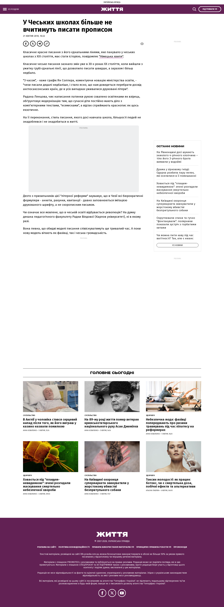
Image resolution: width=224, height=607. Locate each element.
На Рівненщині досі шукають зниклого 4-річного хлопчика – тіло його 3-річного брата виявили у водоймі (177, 157)
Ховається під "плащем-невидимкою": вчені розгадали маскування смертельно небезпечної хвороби (177, 188)
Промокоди (180, 547)
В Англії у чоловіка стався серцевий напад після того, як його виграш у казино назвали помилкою (50, 423)
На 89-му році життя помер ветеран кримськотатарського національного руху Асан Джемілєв (111, 423)
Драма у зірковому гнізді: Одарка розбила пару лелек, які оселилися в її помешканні (176, 172)
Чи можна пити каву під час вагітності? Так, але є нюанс (175, 237)
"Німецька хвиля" (111, 56)
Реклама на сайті (46, 547)
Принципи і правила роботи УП (153, 547)
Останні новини (170, 146)
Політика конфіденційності (74, 547)
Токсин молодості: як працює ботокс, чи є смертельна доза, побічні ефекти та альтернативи (170, 483)
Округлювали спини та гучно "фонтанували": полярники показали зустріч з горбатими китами (176, 222)
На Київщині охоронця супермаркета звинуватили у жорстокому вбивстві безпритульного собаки (176, 205)
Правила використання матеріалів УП (113, 547)
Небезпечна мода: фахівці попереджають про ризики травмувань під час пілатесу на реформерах (170, 425)
